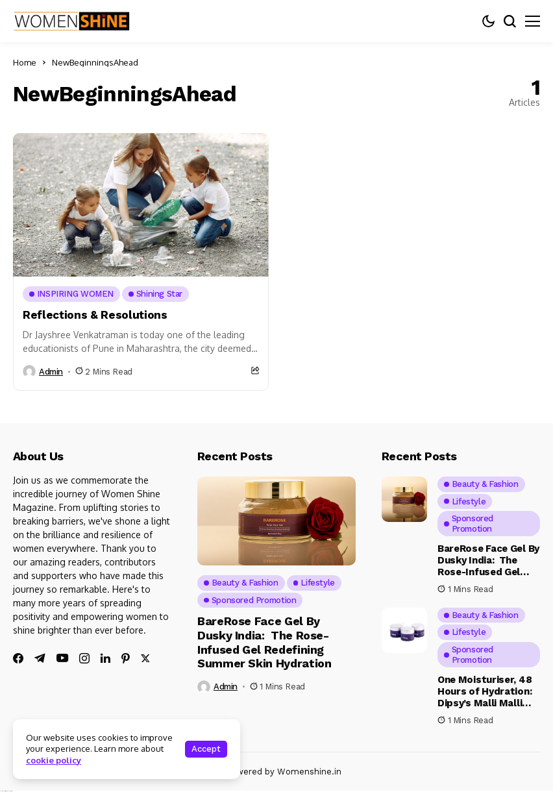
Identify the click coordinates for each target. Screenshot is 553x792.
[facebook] (18, 658)
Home (24, 62)
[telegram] (39, 658)
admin (51, 372)
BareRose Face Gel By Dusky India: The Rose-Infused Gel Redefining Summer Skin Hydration (264, 642)
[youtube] (62, 658)
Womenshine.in (309, 771)
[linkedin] (105, 658)
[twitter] (145, 658)
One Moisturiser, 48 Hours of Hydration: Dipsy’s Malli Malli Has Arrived (484, 697)
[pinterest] (125, 658)
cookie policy (53, 760)
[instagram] (84, 658)
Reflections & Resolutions (95, 314)
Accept (206, 749)
